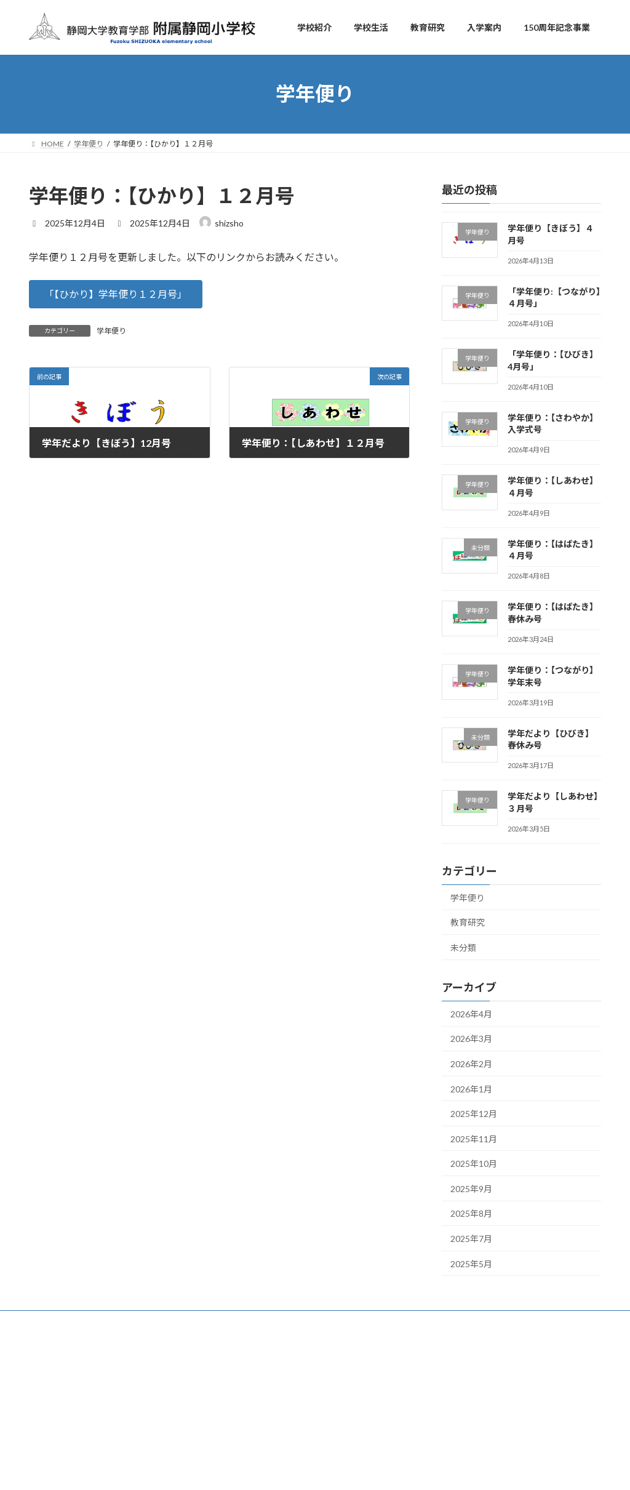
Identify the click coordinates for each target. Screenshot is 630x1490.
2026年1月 (471, 1088)
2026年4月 (471, 1014)
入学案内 (248, 1415)
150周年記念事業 (261, 1437)
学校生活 (248, 1372)
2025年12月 (473, 1113)
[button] (115, 294)
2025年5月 (471, 1264)
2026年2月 (471, 1064)
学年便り (111, 330)
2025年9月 (471, 1189)
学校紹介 (248, 1351)
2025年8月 (471, 1213)
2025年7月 (471, 1238)
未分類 (463, 947)
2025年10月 (473, 1163)
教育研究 (467, 922)
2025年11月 (473, 1139)
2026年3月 (471, 1038)
